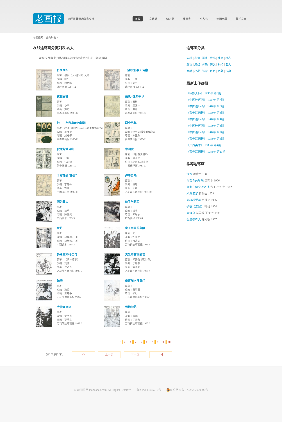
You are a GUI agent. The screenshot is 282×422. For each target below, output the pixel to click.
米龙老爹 (200, 193)
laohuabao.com (98, 389)
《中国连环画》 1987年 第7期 (205, 99)
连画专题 (222, 18)
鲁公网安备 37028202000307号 (187, 390)
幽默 (189, 70)
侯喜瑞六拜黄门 (135, 280)
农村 (189, 57)
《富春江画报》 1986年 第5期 (205, 112)
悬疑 (197, 64)
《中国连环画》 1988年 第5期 (205, 125)
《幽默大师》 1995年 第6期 (204, 93)
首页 (137, 18)
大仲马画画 (64, 306)
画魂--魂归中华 (134, 96)
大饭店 (203, 212)
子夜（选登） (202, 206)
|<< (83, 354)
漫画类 (187, 18)
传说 (205, 64)
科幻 (220, 64)
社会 (220, 57)
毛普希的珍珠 (203, 180)
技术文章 (241, 18)
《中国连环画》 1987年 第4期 (205, 119)
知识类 (170, 18)
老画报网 (38, 37)
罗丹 (60, 228)
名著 (220, 70)
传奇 (213, 70)
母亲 (197, 174)
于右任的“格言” (67, 175)
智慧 (205, 70)
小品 (197, 70)
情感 (213, 57)
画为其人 (62, 201)
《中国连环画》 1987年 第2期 (205, 132)
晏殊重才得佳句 (67, 254)
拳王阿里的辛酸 (135, 228)
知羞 (60, 280)
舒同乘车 (62, 70)
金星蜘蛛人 (202, 219)
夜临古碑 (62, 96)
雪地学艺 (131, 306)
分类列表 (51, 37)
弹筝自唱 (131, 175)
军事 (205, 57)
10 (169, 342)
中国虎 (129, 149)
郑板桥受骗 (202, 199)
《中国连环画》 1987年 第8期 (205, 106)
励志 (228, 57)
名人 (228, 64)
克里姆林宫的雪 (135, 254)
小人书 (204, 18)
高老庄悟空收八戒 (209, 186)
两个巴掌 (131, 122)
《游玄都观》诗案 (136, 70)
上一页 (109, 354)
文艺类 (153, 18)
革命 (197, 57)
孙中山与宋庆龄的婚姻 (71, 122)
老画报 (48, 18)
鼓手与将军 (132, 201)
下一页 (135, 354)
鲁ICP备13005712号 (149, 389)
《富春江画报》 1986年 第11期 (206, 151)
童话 (189, 64)
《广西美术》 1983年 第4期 (204, 145)
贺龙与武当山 (65, 149)
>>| (161, 354)
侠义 (213, 64)
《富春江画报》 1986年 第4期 (205, 138)
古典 (228, 70)
